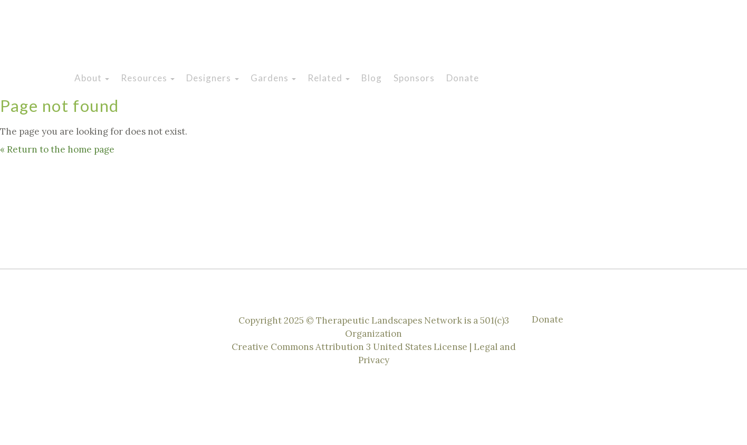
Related (329, 77)
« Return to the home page (57, 149)
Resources (148, 77)
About (91, 77)
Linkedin (654, 36)
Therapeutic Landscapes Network (245, 39)
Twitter (630, 36)
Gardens (273, 77)
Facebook (605, 36)
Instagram (581, 36)
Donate (462, 77)
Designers (212, 77)
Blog (371, 77)
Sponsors (414, 77)
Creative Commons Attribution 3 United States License (351, 347)
